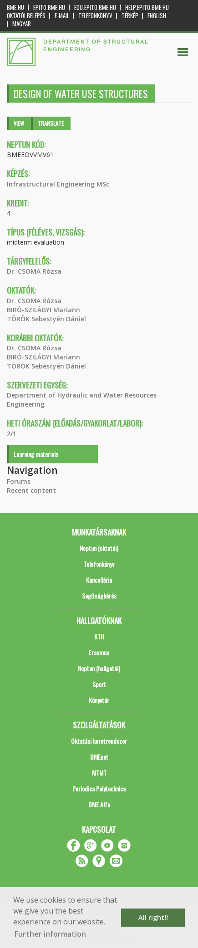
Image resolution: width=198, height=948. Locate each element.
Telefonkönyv (95, 16)
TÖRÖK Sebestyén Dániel (46, 318)
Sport (99, 684)
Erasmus (99, 652)
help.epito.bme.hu (147, 7)
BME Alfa (99, 804)
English (156, 16)
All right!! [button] (153, 917)
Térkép (130, 16)
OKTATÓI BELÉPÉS (26, 16)
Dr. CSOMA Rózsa (34, 271)
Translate (51, 123)
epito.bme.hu (49, 7)
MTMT (99, 772)
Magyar (21, 24)
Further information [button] (50, 934)
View (19, 123)
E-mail (62, 16)
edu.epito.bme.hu (95, 7)
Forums (18, 481)
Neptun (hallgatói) (99, 668)
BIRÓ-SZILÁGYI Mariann (43, 309)
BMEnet (99, 756)
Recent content (31, 490)
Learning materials (36, 454)
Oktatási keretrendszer (99, 741)
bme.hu (15, 7)
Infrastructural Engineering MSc (58, 184)
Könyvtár (99, 700)
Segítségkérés (99, 595)
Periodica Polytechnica (99, 788)
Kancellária (99, 580)
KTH (99, 636)
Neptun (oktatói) (99, 548)
